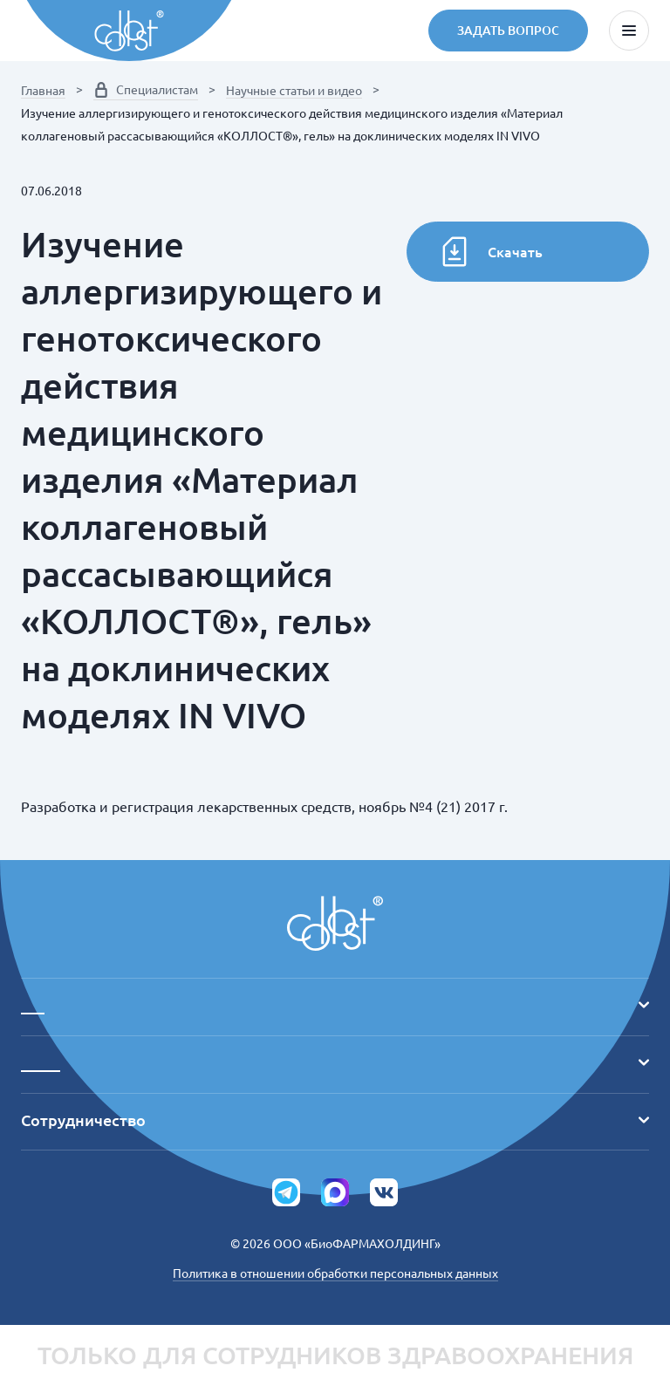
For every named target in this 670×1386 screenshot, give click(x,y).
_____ (335, 1062)
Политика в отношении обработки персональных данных (335, 1273)
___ (335, 1005)
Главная (43, 91)
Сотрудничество (335, 1120)
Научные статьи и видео (294, 91)
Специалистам (145, 90)
